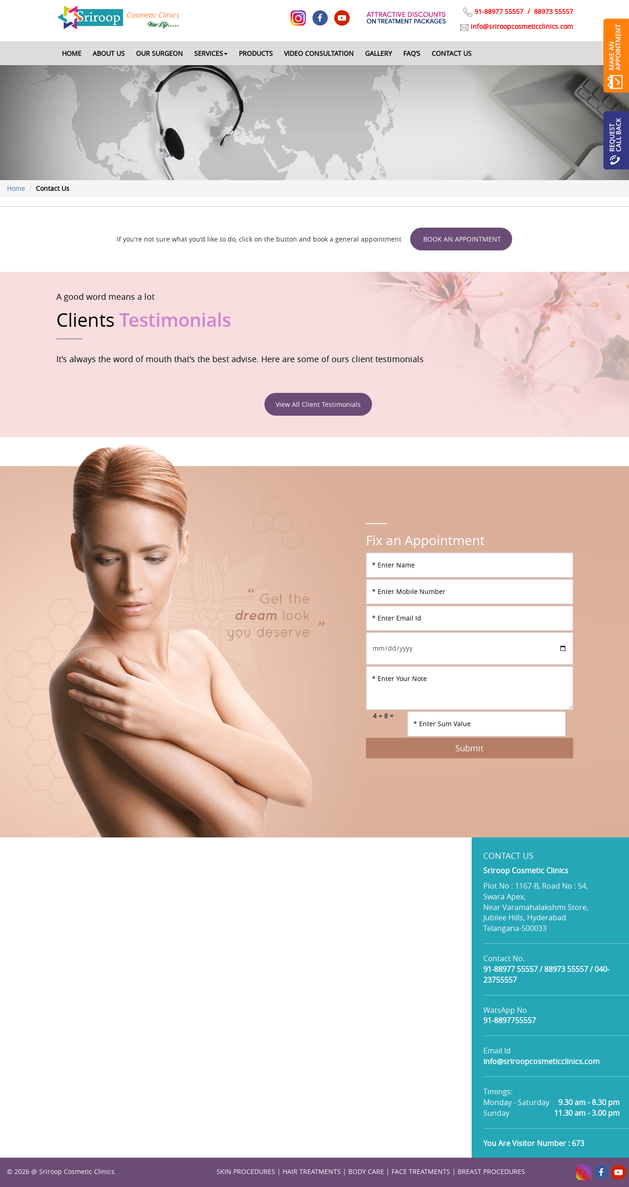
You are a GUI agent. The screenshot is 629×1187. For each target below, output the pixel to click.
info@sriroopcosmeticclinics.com (522, 26)
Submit (469, 748)
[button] (211, 53)
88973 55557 (552, 11)
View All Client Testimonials (318, 404)
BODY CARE (366, 1171)
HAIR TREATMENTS (312, 1171)
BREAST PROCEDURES (491, 1171)
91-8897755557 (509, 1020)
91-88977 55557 (498, 11)
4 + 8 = (383, 715)
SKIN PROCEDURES (245, 1171)
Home (16, 188)
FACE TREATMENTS (421, 1171)
